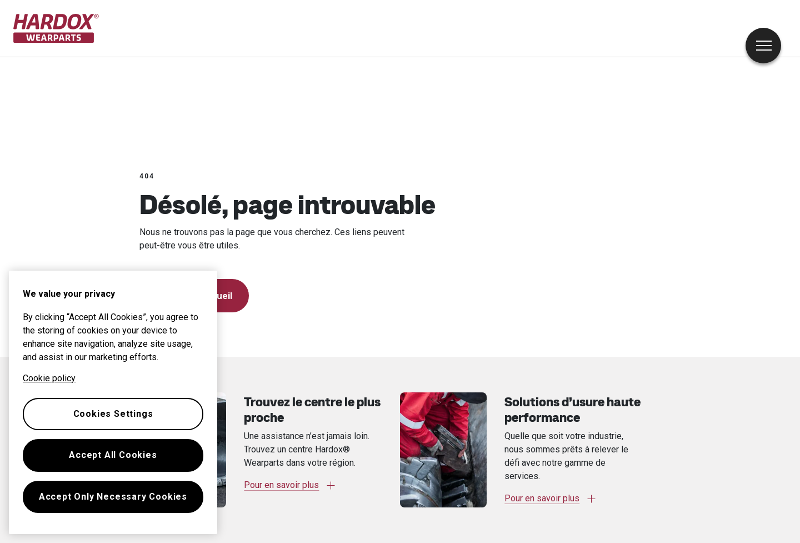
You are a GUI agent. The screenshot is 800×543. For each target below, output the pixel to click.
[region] (113, 402)
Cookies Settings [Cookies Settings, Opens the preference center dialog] (113, 414)
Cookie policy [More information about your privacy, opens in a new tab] (49, 378)
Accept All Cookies (113, 455)
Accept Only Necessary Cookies (113, 496)
